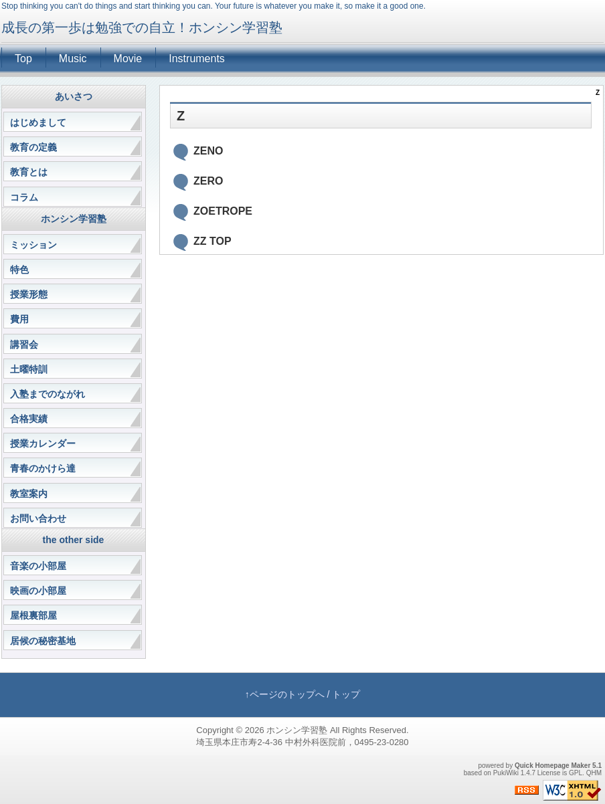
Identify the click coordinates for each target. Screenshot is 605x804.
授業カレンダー (43, 443)
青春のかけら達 (43, 468)
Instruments (197, 58)
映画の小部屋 (38, 590)
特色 (19, 269)
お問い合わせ (38, 518)
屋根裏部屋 (33, 615)
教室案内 (29, 493)
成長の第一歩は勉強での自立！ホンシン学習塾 (141, 27)
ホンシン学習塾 (296, 730)
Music (73, 58)
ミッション (33, 244)
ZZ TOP (212, 241)
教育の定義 (33, 147)
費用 (19, 319)
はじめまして (38, 122)
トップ (346, 694)
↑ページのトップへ (285, 694)
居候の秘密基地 (43, 640)
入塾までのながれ (47, 394)
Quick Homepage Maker (552, 765)
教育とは (29, 172)
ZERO (208, 181)
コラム (24, 197)
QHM (594, 773)
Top (23, 58)
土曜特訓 (29, 369)
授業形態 (29, 294)
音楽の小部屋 (38, 566)
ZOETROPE (222, 211)
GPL (575, 773)
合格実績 (29, 418)
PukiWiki (506, 773)
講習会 (24, 344)
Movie (128, 58)
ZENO (208, 151)
